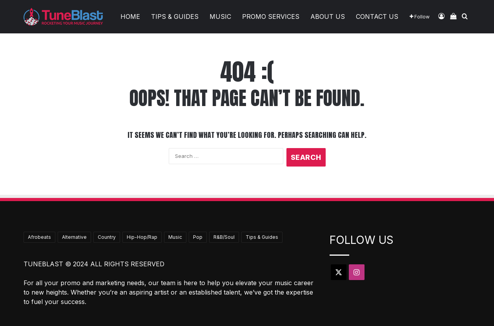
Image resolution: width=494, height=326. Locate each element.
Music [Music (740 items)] (175, 237)
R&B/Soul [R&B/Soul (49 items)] (224, 237)
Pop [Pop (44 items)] (197, 237)
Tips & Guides (175, 16)
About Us (327, 16)
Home (130, 16)
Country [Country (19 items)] (107, 237)
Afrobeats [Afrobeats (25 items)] (39, 237)
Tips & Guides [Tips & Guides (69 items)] (262, 237)
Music (220, 16)
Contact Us (377, 16)
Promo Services (270, 16)
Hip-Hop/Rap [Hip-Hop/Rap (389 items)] (142, 237)
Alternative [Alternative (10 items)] (74, 237)
